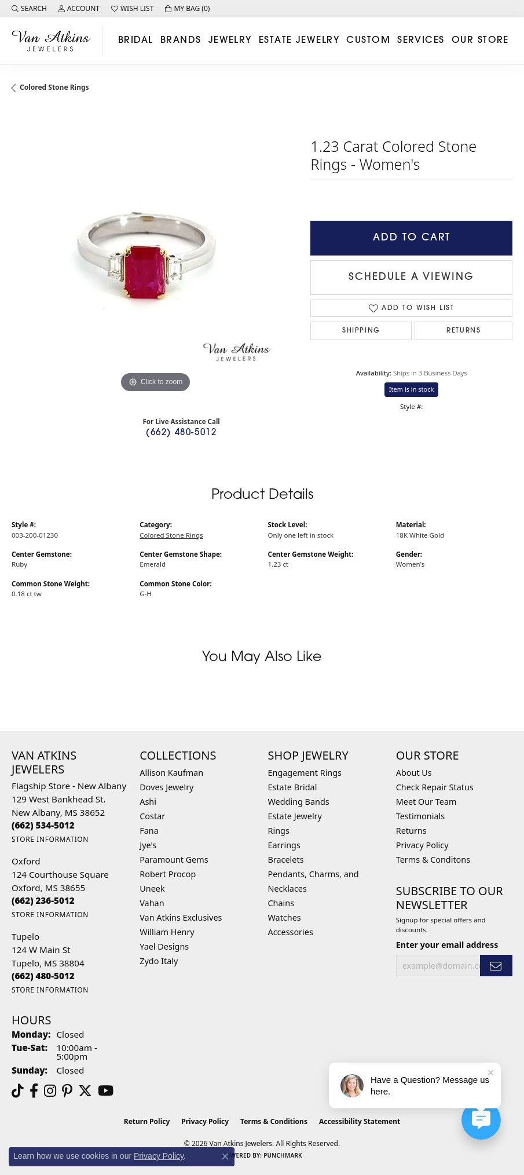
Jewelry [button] (230, 40)
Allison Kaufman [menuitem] (171, 772)
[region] (155, 252)
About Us (414, 772)
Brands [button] (180, 40)
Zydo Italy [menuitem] (159, 960)
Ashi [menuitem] (148, 801)
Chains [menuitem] (281, 902)
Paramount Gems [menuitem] (174, 859)
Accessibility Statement (359, 1121)
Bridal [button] (135, 40)
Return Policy (147, 1121)
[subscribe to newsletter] (496, 965)
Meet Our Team (426, 801)
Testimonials (420, 816)
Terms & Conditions (273, 1121)
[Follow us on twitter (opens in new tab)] (85, 1091)
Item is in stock (411, 389)
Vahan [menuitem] (152, 902)
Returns (463, 330)
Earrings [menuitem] (284, 845)
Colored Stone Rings (54, 87)
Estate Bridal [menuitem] (292, 787)
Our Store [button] (480, 40)
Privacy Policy (422, 845)
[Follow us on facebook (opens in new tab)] (34, 1091)
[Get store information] (50, 839)
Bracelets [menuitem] (286, 859)
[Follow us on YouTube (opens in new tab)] (105, 1091)
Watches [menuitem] (284, 917)
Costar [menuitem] (152, 816)
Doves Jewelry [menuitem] (166, 787)
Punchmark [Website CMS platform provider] (282, 1155)
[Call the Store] (43, 825)
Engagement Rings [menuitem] (305, 772)
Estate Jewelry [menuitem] (295, 816)
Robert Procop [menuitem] (168, 874)
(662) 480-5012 (181, 433)
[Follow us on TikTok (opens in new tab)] (18, 1091)
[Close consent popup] (225, 1156)
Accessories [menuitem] (290, 931)
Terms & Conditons (433, 859)
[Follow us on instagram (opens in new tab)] (50, 1091)
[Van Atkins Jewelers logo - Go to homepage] (54, 41)
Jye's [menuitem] (148, 845)
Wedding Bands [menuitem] (298, 801)
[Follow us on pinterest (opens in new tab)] (67, 1091)
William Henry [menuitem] (167, 931)
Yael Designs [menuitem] (164, 946)
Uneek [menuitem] (152, 888)
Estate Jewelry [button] (299, 40)
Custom (368, 40)
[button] (29, 8)
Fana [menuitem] (149, 830)
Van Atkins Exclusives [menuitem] (181, 917)
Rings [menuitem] (279, 830)
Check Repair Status (435, 787)
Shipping (361, 330)
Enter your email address (447, 944)
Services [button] (421, 40)
